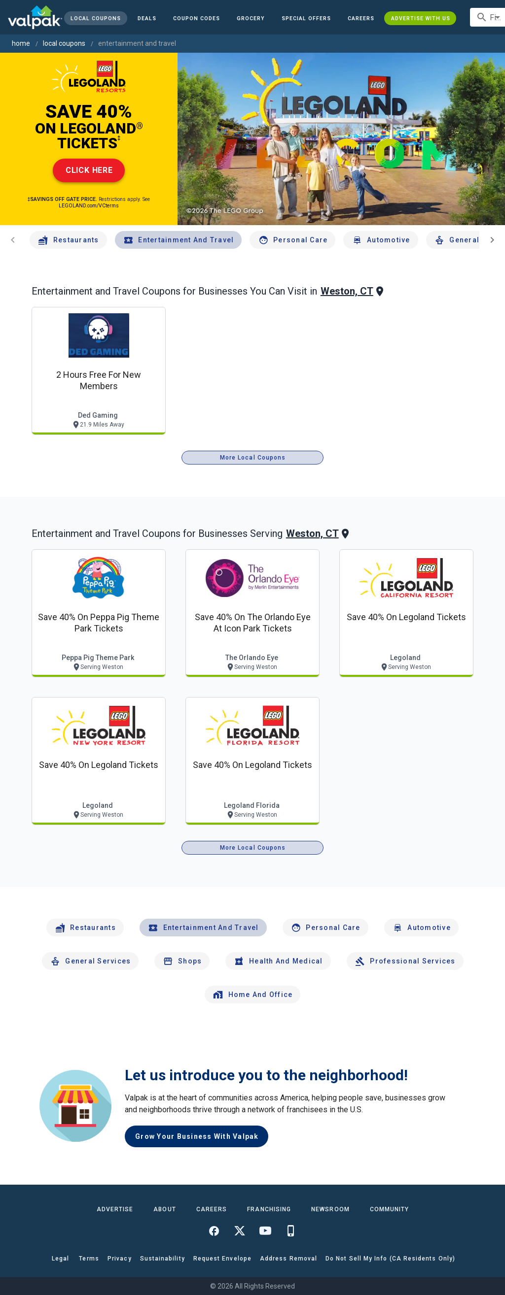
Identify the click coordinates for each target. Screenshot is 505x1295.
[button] (306, 18)
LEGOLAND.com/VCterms (89, 205)
